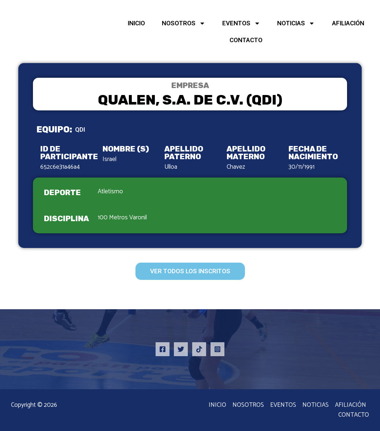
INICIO (136, 23)
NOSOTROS (183, 23)
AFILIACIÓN (348, 23)
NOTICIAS (296, 23)
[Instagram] (217, 349)
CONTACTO (246, 40)
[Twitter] (181, 349)
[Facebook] (162, 349)
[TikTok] (199, 349)
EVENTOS (241, 23)
